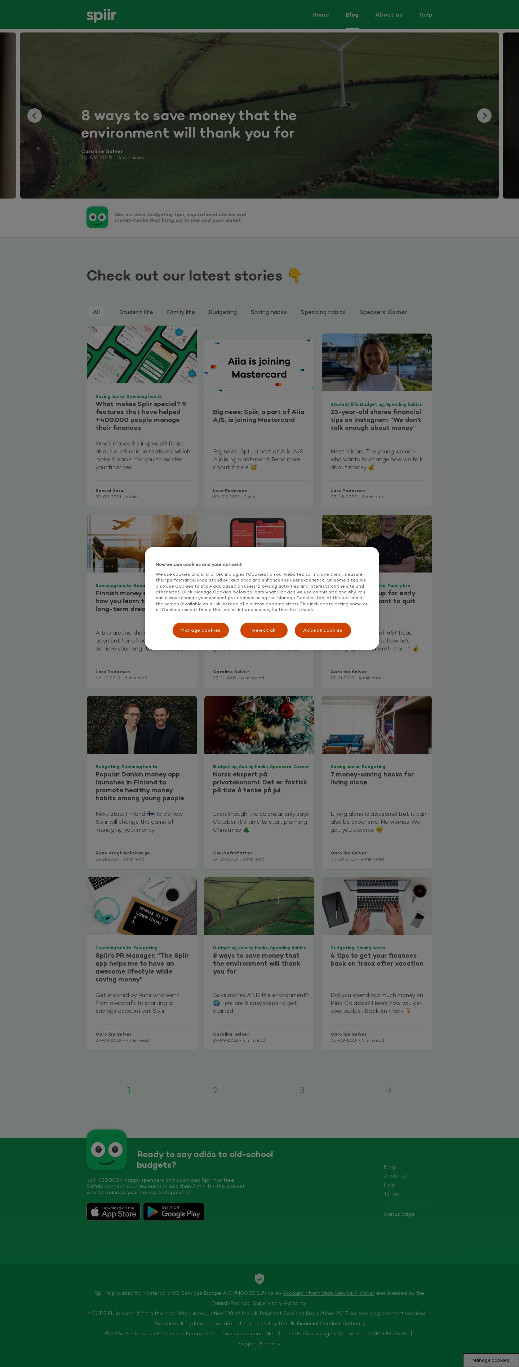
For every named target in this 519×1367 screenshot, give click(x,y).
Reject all (264, 630)
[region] (262, 598)
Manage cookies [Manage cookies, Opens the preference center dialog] (201, 630)
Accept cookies (322, 630)
